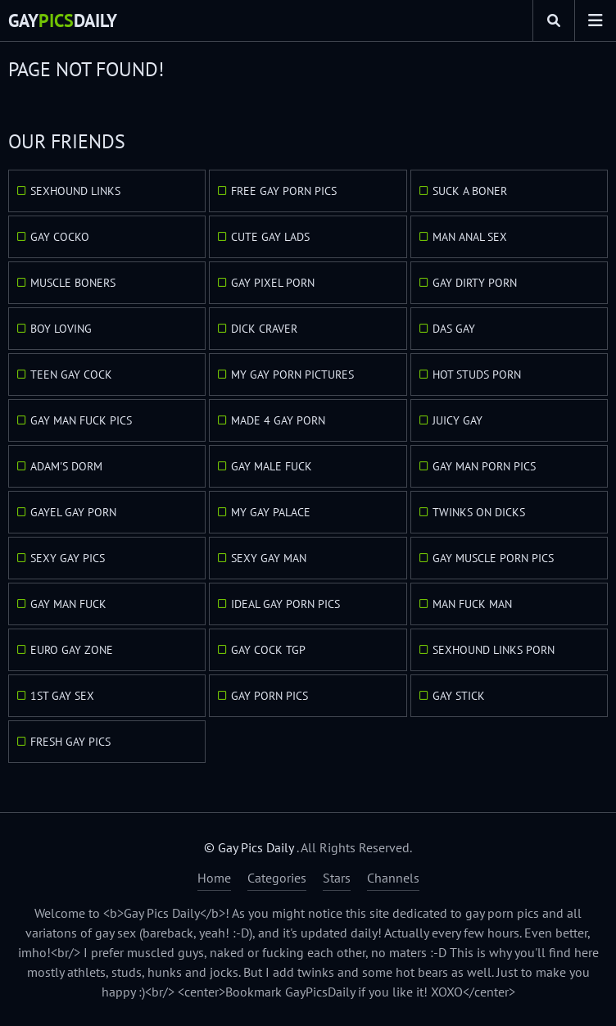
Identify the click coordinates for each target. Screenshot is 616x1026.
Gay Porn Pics (269, 695)
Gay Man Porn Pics (484, 466)
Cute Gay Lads (270, 236)
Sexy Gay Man (268, 558)
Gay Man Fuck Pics (81, 420)
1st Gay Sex (62, 695)
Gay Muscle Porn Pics (493, 558)
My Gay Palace (270, 512)
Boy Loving (61, 328)
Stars (337, 877)
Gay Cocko (59, 236)
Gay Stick (459, 695)
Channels (393, 877)
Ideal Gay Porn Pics (285, 604)
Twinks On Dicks (479, 512)
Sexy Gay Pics (67, 558)
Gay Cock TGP (268, 649)
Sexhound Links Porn (494, 649)
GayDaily (62, 20)
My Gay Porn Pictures (292, 374)
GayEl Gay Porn (73, 512)
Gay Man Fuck (68, 604)
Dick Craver (264, 328)
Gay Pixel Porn (273, 282)
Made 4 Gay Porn (278, 420)
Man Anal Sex (470, 236)
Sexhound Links (75, 191)
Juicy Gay (457, 420)
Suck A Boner (470, 191)
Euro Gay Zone (71, 649)
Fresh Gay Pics (70, 741)
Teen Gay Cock (71, 374)
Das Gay (454, 328)
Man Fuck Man (472, 604)
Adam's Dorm (66, 466)
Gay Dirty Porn (475, 282)
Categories (276, 877)
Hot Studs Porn (477, 374)
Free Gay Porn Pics (284, 191)
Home (214, 877)
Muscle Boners (73, 282)
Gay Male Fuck (271, 466)
